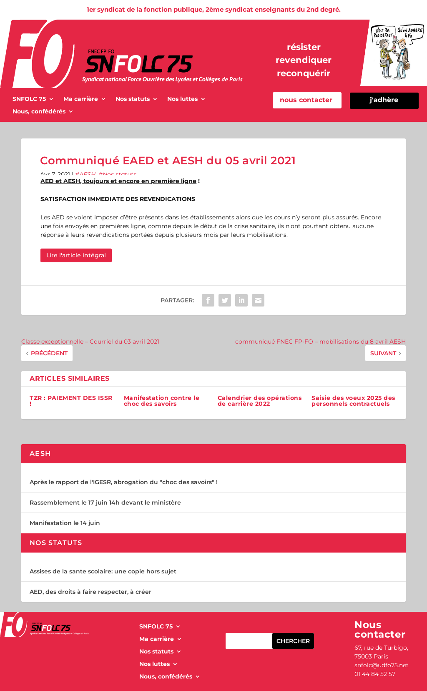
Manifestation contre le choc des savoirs (162, 400)
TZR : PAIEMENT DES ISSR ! (71, 400)
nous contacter (306, 100)
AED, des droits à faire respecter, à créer (90, 592)
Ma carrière (80, 99)
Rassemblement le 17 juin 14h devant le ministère (105, 502)
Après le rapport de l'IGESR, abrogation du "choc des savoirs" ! (124, 482)
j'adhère (384, 100)
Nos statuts (133, 99)
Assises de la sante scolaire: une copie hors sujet (103, 571)
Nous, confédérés (39, 111)
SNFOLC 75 (29, 99)
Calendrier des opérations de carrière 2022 (260, 400)
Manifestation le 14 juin (65, 523)
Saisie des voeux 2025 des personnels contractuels (353, 400)
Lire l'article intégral (76, 255)
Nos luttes (182, 99)
